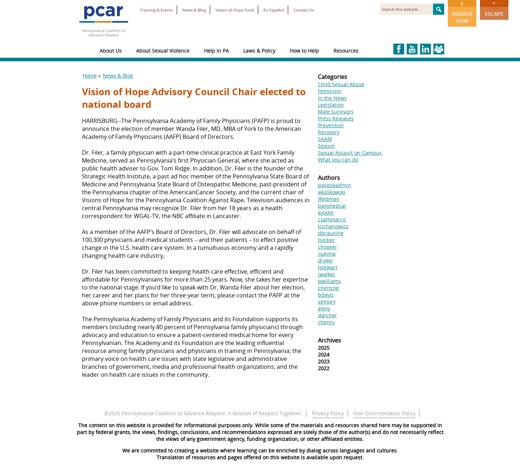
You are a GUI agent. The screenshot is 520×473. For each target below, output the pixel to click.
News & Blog (194, 10)
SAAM (325, 139)
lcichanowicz (333, 226)
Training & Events (156, 10)
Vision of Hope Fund (234, 10)
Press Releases (336, 118)
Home (90, 75)
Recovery (329, 132)
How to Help (304, 50)
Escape (494, 8)
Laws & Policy (259, 50)
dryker (325, 260)
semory (327, 301)
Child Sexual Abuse (341, 84)
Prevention (331, 125)
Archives (329, 340)
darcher (327, 315)
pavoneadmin (334, 185)
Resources (345, 50)
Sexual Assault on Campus (350, 152)
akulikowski (331, 192)
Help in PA (216, 50)
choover (327, 246)
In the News (332, 97)
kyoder (326, 212)
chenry (326, 322)
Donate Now (462, 12)
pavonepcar (332, 205)
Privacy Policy (328, 413)
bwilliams (329, 281)
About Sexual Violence (162, 50)
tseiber (326, 239)
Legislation (331, 104)
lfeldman (329, 198)
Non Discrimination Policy (384, 413)
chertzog (328, 287)
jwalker (326, 274)
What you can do (338, 159)
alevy (324, 308)
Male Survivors (336, 111)
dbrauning (331, 233)
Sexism (326, 145)
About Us (111, 50)
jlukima (327, 253)
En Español (273, 10)
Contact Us (303, 10)
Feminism (329, 91)
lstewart (327, 267)
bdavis (326, 294)
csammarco (332, 219)
